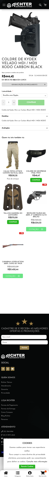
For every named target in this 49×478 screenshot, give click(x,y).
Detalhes (5, 116)
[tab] (24, 116)
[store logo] (19, 5)
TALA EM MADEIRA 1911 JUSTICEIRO (13, 214)
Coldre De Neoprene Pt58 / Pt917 (36, 172)
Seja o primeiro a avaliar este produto (13, 72)
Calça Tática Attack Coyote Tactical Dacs (13, 172)
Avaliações (6, 128)
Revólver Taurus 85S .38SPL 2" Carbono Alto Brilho (36, 215)
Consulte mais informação (36, 462)
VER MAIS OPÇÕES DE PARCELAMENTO (24, 84)
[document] (27, 455)
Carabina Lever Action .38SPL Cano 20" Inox (13, 262)
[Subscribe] (24, 348)
